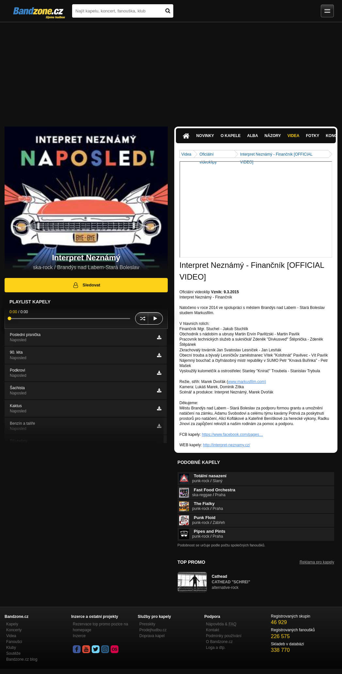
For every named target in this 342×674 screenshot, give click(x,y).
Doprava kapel (151, 636)
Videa (294, 135)
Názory (273, 135)
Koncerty (14, 630)
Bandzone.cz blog (21, 659)
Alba (252, 135)
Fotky (312, 135)
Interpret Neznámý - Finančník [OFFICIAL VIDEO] (276, 155)
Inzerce (79, 636)
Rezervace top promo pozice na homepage (100, 627)
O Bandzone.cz (219, 641)
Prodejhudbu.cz (152, 630)
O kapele (231, 135)
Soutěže (13, 653)
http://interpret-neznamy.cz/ (226, 445)
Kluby (11, 647)
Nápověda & (221, 624)
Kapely (12, 624)
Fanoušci (14, 641)
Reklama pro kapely (317, 562)
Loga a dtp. (215, 647)
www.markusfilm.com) (247, 381)
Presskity (147, 624)
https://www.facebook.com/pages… (232, 434)
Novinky (205, 135)
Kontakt (212, 630)
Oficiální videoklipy (208, 155)
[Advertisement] (171, 71)
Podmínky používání (223, 636)
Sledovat (86, 285)
